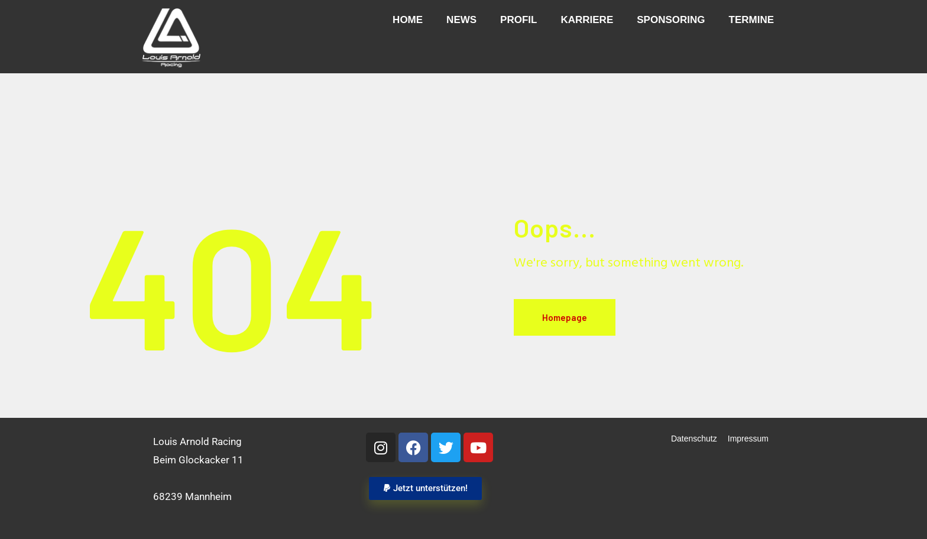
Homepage (564, 317)
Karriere (586, 19)
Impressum (748, 438)
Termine (751, 19)
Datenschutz (694, 438)
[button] (425, 488)
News (461, 19)
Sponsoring (671, 19)
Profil (518, 19)
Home (408, 19)
